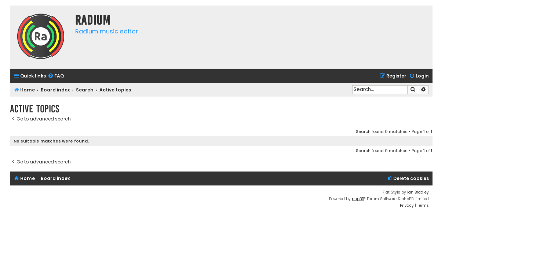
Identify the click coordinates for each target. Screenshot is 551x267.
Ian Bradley (418, 192)
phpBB (358, 199)
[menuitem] (56, 76)
